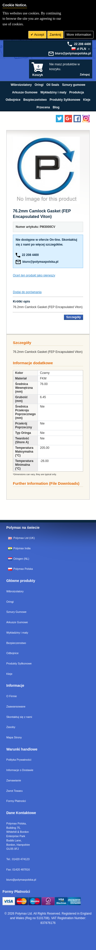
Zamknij (55, 34)
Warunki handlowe (21, 749)
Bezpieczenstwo (16, 642)
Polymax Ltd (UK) (21, 537)
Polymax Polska (20, 568)
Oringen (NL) (18, 558)
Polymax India (19, 548)
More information (78, 34)
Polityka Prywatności (18, 759)
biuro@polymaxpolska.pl (73, 53)
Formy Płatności (16, 800)
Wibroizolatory (14, 591)
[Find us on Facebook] (77, 118)
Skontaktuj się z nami (19, 716)
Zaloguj (85, 74)
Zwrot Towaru (14, 790)
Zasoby (10, 727)
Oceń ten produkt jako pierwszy (34, 275)
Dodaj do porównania (27, 292)
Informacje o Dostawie (19, 770)
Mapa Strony (14, 737)
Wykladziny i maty (17, 632)
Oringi (10, 601)
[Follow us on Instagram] (86, 118)
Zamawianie (13, 780)
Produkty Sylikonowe (19, 663)
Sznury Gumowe (16, 611)
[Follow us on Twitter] (59, 118)
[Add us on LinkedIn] (68, 118)
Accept (38, 34)
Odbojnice (12, 653)
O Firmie (11, 696)
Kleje (9, 673)
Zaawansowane (16, 706)
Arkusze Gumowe (17, 622)
